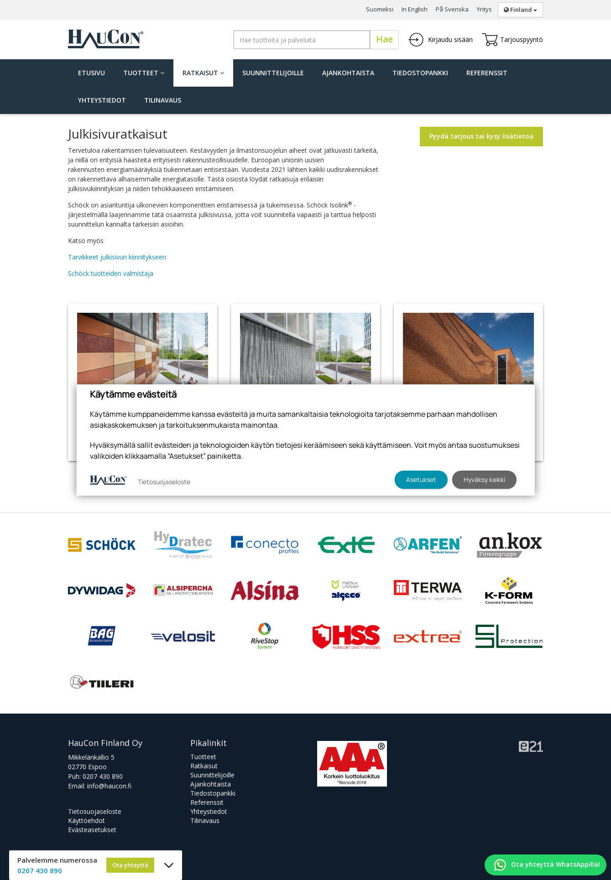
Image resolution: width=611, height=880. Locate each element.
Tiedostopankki (420, 72)
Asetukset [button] (421, 479)
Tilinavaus (162, 100)
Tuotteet (143, 72)
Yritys (484, 9)
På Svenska (452, 9)
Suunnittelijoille (273, 72)
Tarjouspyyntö (512, 40)
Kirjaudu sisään (440, 40)
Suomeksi (379, 9)
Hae (384, 39)
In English (415, 9)
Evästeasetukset (92, 829)
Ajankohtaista (348, 72)
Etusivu (91, 72)
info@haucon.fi (109, 786)
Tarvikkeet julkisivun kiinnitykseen (117, 257)
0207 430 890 (103, 776)
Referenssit (486, 72)
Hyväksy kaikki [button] (484, 479)
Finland (520, 9)
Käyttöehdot (86, 820)
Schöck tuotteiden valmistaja (110, 273)
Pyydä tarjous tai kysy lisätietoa (481, 136)
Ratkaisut (203, 72)
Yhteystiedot (102, 100)
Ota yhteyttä (130, 865)
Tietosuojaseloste (94, 811)
